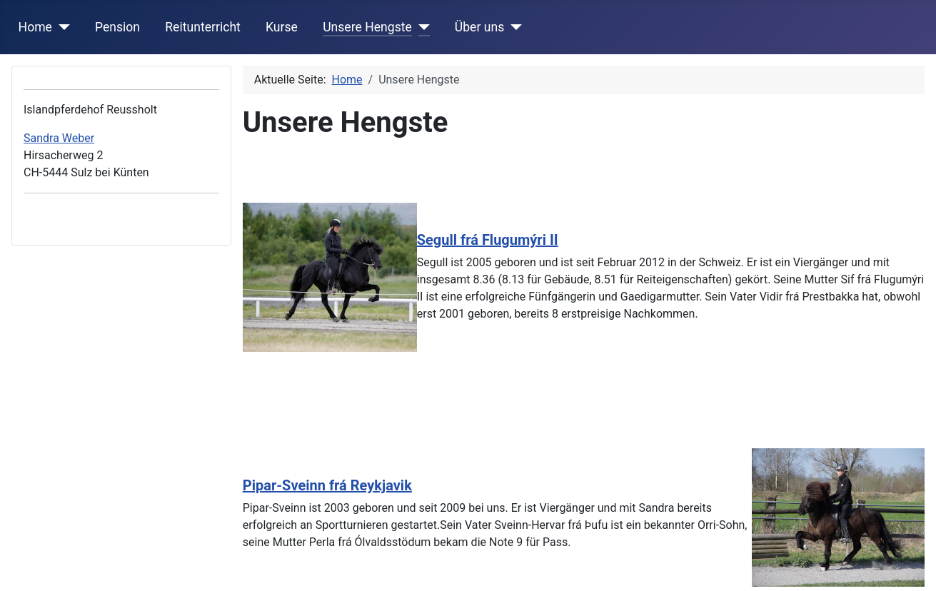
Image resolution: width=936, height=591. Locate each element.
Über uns (479, 27)
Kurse (282, 27)
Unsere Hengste (367, 27)
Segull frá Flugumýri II (487, 239)
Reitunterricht (203, 27)
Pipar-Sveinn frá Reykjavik (327, 485)
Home (35, 27)
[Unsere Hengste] (421, 27)
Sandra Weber (59, 138)
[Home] (61, 27)
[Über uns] (513, 27)
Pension (117, 27)
